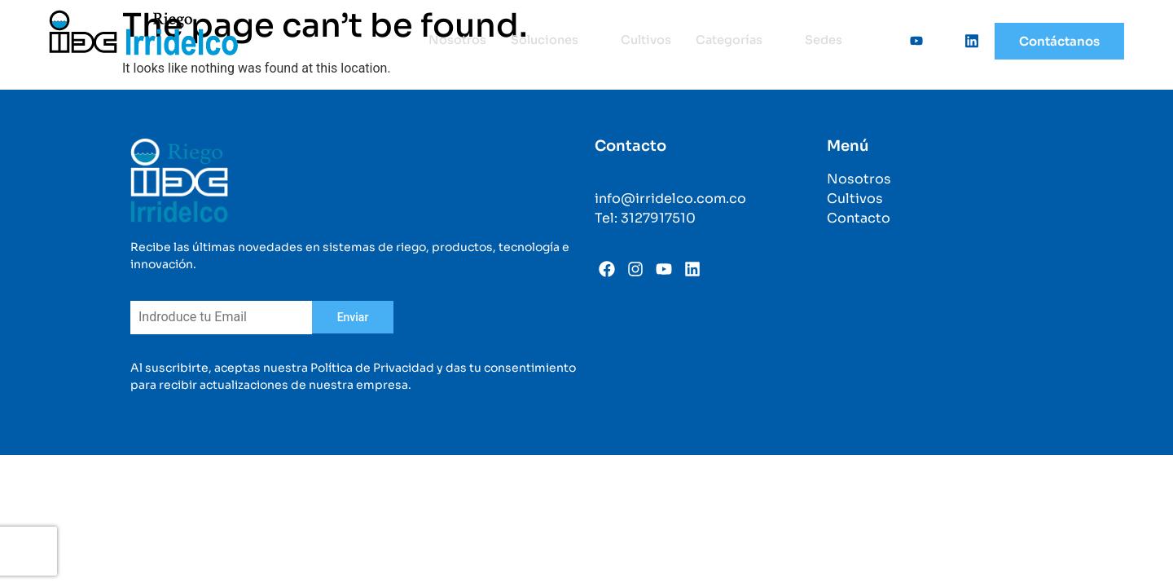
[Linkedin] (966, 41)
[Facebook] (883, 41)
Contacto (858, 218)
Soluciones (549, 40)
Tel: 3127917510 (645, 218)
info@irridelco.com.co (670, 198)
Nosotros (452, 40)
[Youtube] (910, 41)
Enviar (353, 317)
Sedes (823, 40)
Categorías (737, 40)
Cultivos (643, 40)
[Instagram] (938, 41)
